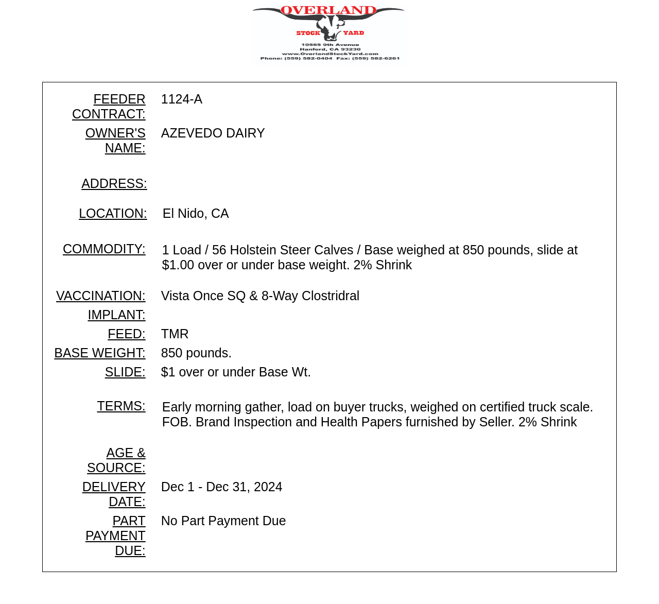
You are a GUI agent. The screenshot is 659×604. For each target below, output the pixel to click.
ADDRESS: (114, 183)
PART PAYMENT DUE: (115, 535)
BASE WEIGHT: (99, 353)
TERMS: (121, 406)
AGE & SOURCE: (116, 460)
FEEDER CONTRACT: (109, 106)
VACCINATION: (101, 295)
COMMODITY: (104, 248)
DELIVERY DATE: (114, 494)
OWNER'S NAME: (115, 140)
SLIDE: (125, 372)
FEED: (126, 333)
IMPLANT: (116, 314)
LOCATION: (113, 213)
